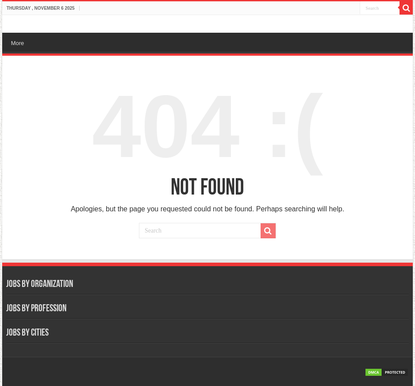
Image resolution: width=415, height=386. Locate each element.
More (17, 43)
